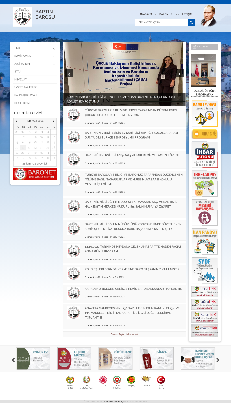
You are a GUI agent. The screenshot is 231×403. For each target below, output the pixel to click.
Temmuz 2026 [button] (35, 120)
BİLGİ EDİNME (22, 103)
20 (16, 147)
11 (48, 137)
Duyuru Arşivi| (118, 334)
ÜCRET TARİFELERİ (25, 87)
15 (29, 142)
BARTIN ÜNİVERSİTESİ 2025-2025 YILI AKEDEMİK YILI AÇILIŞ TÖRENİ (131, 155)
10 (41, 137)
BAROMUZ (165, 14)
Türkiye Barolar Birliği (114, 401)
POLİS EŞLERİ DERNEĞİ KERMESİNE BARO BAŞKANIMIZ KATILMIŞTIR (132, 269)
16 (35, 142)
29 (16, 131)
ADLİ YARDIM (35, 64)
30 (22, 131)
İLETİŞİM (187, 14)
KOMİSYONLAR (35, 56)
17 (41, 142)
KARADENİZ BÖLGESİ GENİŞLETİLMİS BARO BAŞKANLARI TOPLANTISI (133, 289)
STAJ (17, 71)
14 (23, 142)
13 (17, 142)
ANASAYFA (146, 14)
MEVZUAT (20, 79)
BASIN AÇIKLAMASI (25, 95)
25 (47, 147)
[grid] (35, 142)
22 (29, 147)
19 (54, 142)
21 (23, 147)
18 (47, 142)
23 (35, 147)
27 (17, 152)
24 (41, 147)
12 (54, 137)
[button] (16, 121)
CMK (35, 49)
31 (41, 152)
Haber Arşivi (132, 334)
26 (53, 147)
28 (22, 152)
